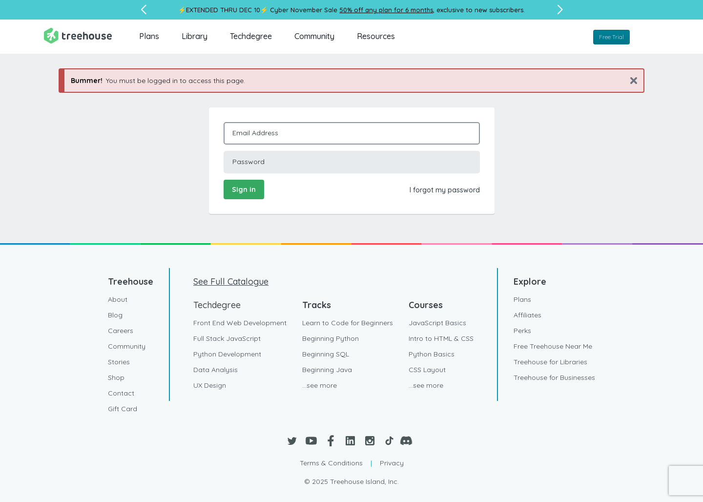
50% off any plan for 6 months (386, 10)
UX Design (209, 385)
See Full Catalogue (231, 281)
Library (194, 36)
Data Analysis (215, 369)
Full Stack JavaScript (227, 338)
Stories (119, 361)
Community (314, 36)
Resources (376, 36)
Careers (120, 330)
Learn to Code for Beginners (347, 322)
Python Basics (432, 354)
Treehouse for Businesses (554, 377)
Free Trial (611, 37)
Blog (115, 315)
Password (248, 161)
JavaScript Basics (437, 322)
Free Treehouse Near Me (553, 346)
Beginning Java (327, 369)
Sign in (244, 189)
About (117, 299)
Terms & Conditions (331, 463)
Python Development (227, 354)
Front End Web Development (240, 322)
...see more (319, 385)
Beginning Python (330, 338)
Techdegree (251, 36)
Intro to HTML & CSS (441, 338)
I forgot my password (445, 190)
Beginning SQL (325, 354)
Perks (522, 330)
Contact (121, 393)
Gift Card (122, 408)
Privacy (392, 463)
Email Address (255, 132)
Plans (149, 36)
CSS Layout (427, 369)
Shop (116, 377)
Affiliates (527, 315)
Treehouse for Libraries (550, 361)
